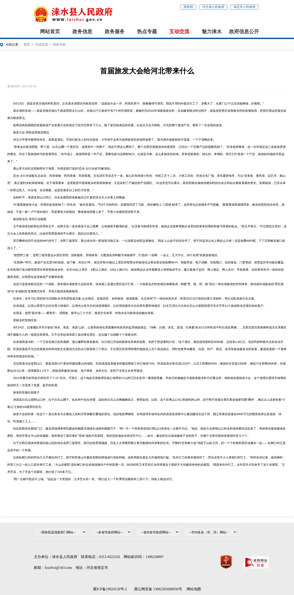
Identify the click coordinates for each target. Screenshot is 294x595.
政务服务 (115, 31)
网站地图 (194, 589)
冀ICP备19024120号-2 (110, 589)
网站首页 (50, 31)
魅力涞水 (212, 31)
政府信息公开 (244, 31)
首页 (27, 44)
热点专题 (147, 31)
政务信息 (82, 31)
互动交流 (179, 31)
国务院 (188, 7)
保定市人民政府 (244, 7)
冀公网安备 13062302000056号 (157, 589)
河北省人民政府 (213, 7)
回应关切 (59, 44)
